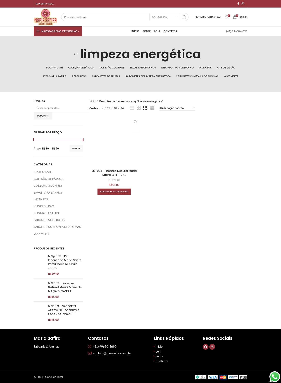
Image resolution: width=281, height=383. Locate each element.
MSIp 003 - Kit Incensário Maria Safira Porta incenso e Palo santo (65, 262)
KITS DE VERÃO (44, 206)
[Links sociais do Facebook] (238, 3)
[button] (113, 191)
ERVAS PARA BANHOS (48, 192)
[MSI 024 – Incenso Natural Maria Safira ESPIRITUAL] (114, 141)
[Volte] (75, 54)
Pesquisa (39, 100)
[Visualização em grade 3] (145, 108)
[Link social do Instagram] (242, 3)
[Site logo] (46, 16)
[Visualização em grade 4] (152, 108)
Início (92, 101)
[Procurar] (125, 17)
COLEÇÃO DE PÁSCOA (48, 178)
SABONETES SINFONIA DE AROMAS (57, 226)
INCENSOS (41, 199)
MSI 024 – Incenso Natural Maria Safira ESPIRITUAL (114, 172)
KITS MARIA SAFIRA (47, 213)
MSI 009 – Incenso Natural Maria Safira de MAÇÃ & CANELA (65, 302)
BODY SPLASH (43, 171)
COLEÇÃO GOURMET (48, 185)
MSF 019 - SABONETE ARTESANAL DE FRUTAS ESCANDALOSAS (64, 340)
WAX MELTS (41, 233)
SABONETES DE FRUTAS (49, 220)
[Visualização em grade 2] (139, 108)
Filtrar (76, 148)
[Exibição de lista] (132, 108)
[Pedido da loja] (177, 108)
